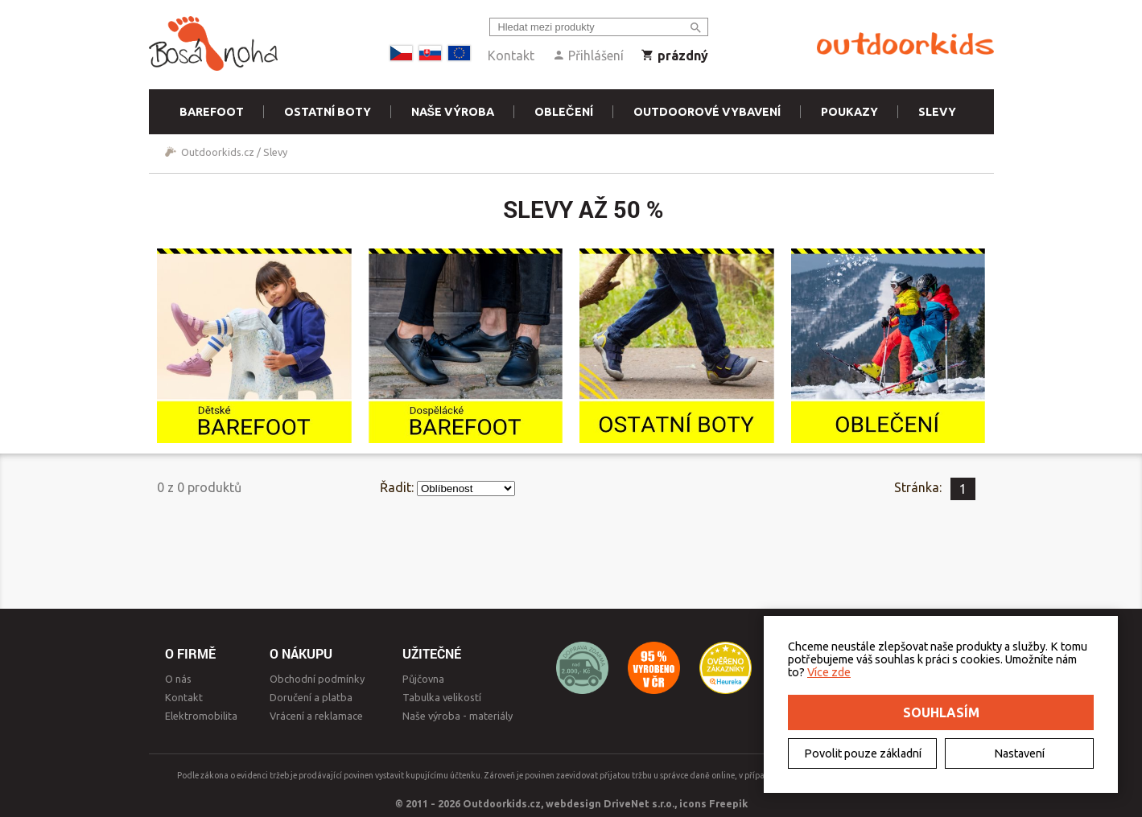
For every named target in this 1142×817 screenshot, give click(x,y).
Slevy (937, 111)
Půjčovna (423, 678)
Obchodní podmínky (317, 678)
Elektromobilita (201, 715)
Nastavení (1019, 753)
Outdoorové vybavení (707, 111)
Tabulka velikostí (441, 697)
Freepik (728, 803)
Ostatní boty (327, 111)
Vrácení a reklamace (316, 715)
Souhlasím (941, 712)
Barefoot (211, 111)
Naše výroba (453, 111)
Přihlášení (588, 55)
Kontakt (511, 55)
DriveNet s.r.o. (639, 803)
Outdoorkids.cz (217, 152)
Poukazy (849, 111)
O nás (178, 678)
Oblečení (563, 111)
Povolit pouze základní (862, 753)
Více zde (829, 672)
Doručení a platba (311, 697)
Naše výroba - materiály (457, 715)
